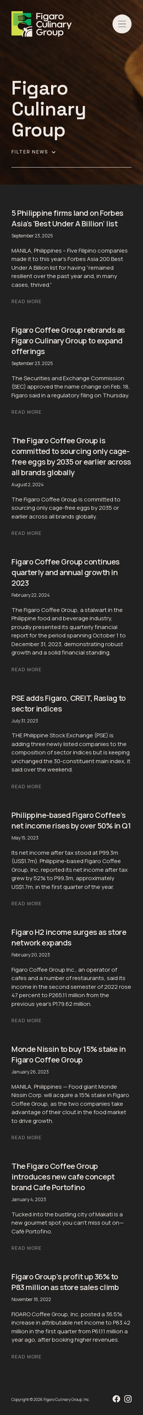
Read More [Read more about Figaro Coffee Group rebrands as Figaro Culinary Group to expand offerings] (26, 412)
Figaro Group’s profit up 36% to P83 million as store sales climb (65, 1281)
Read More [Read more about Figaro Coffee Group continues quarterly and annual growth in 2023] (26, 669)
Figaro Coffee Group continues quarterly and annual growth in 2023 (65, 572)
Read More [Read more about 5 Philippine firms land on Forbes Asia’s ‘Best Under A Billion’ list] (26, 301)
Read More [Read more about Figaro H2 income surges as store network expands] (26, 1020)
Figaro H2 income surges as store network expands (68, 937)
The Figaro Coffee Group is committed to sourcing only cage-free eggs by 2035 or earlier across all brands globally (71, 456)
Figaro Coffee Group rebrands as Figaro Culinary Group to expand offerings (68, 340)
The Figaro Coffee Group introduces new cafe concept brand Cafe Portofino (63, 1176)
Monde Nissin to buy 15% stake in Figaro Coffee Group (68, 1054)
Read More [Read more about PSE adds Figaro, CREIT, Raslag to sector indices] (26, 786)
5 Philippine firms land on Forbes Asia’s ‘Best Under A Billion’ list (67, 218)
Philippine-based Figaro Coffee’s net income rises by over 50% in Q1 (71, 820)
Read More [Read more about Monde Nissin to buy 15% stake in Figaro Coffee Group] (26, 1137)
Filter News (33, 152)
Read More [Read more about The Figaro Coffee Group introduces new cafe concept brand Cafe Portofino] (26, 1248)
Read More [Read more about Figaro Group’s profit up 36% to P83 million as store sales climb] (26, 1356)
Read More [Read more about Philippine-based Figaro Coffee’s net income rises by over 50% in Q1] (26, 903)
